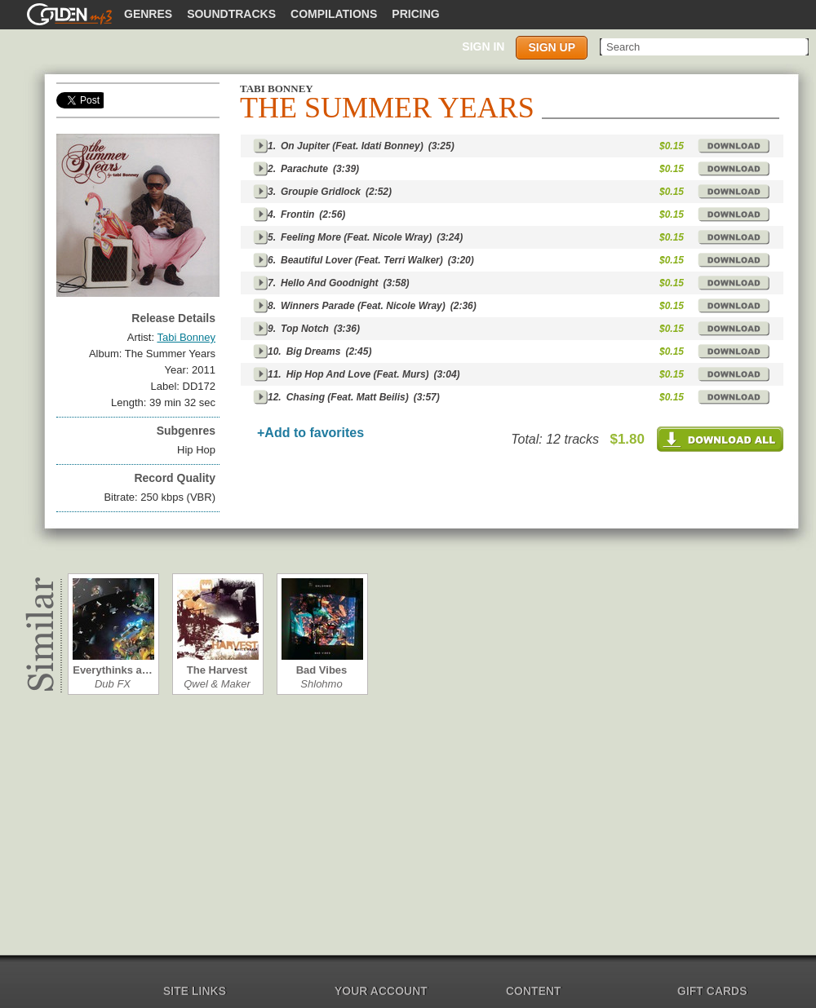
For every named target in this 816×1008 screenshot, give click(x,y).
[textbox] (705, 46)
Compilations (333, 13)
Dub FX (113, 684)
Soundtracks (231, 13)
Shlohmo (321, 684)
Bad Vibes (322, 670)
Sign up (551, 47)
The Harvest (217, 670)
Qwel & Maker (217, 684)
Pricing (415, 13)
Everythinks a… (113, 670)
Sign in (483, 46)
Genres (148, 13)
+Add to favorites (310, 433)
